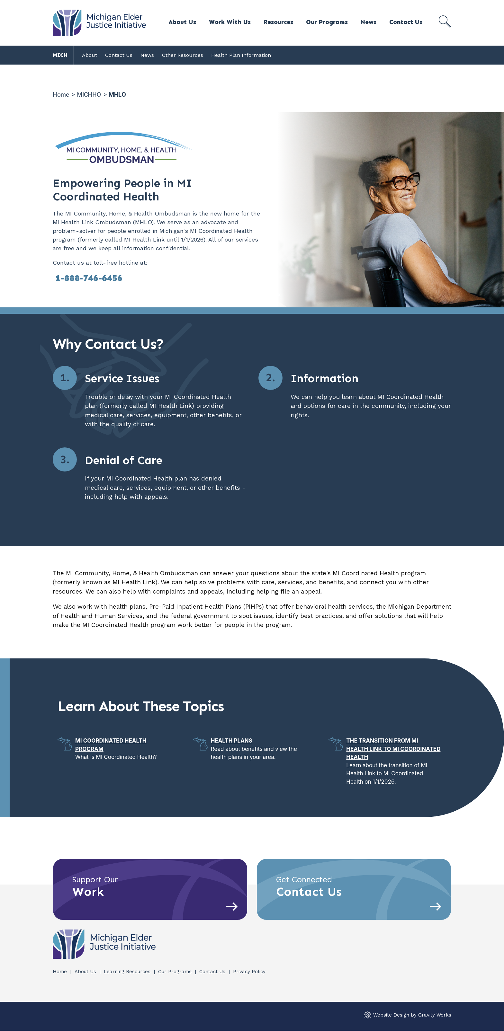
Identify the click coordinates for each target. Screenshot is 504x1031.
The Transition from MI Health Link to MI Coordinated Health (393, 748)
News (368, 22)
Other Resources (182, 55)
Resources (278, 22)
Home (61, 94)
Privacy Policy (249, 971)
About (89, 55)
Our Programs (327, 22)
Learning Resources (128, 971)
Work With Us (230, 22)
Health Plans (231, 740)
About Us (182, 22)
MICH (60, 55)
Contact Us (405, 22)
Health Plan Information (241, 55)
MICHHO (89, 94)
